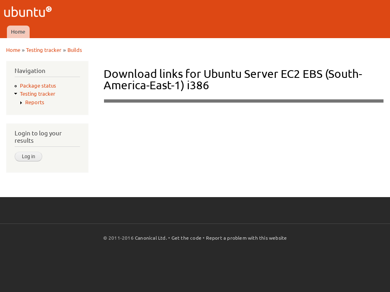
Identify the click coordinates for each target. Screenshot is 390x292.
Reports (34, 102)
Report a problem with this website (246, 237)
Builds (74, 50)
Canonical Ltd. (151, 237)
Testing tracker (43, 50)
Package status (38, 85)
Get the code (186, 237)
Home (18, 31)
